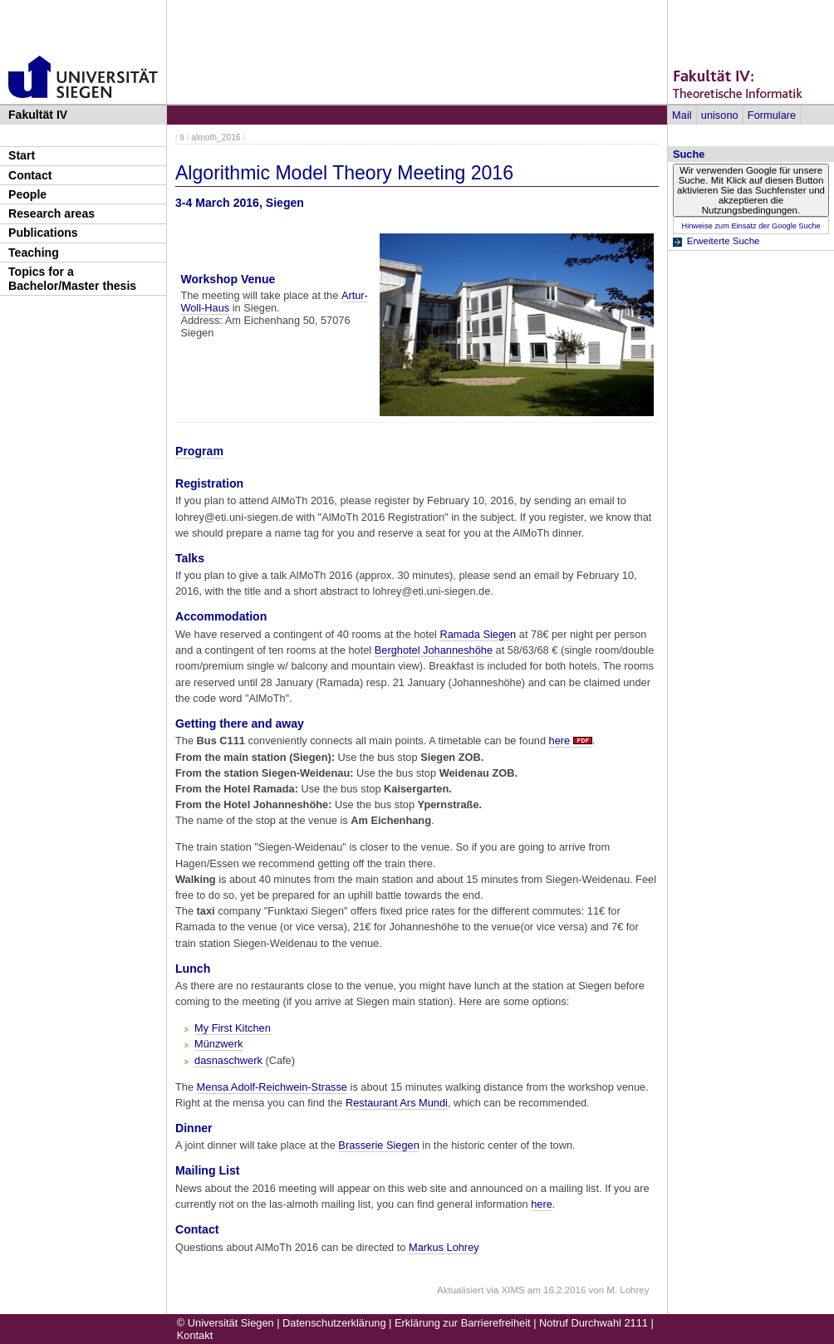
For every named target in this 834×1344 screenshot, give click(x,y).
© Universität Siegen (225, 1323)
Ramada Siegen (477, 634)
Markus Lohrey (444, 1247)
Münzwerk (218, 1043)
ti (182, 137)
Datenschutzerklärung (333, 1323)
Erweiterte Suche (723, 241)
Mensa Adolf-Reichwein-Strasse (272, 1087)
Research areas (51, 213)
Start (21, 155)
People (27, 194)
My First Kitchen (232, 1028)
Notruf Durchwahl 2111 (593, 1323)
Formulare (772, 115)
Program (199, 451)
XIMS (513, 1290)
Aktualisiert (460, 1290)
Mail (681, 115)
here (560, 740)
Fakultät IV (37, 114)
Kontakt (195, 1335)
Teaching (33, 252)
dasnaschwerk (228, 1060)
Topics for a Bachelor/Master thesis (72, 278)
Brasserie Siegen (378, 1145)
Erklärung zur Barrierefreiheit (463, 1323)
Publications (43, 232)
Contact (30, 175)
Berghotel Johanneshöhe (434, 650)
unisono (719, 115)
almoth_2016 (215, 137)
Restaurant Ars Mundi (397, 1102)
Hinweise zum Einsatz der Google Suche (750, 226)
